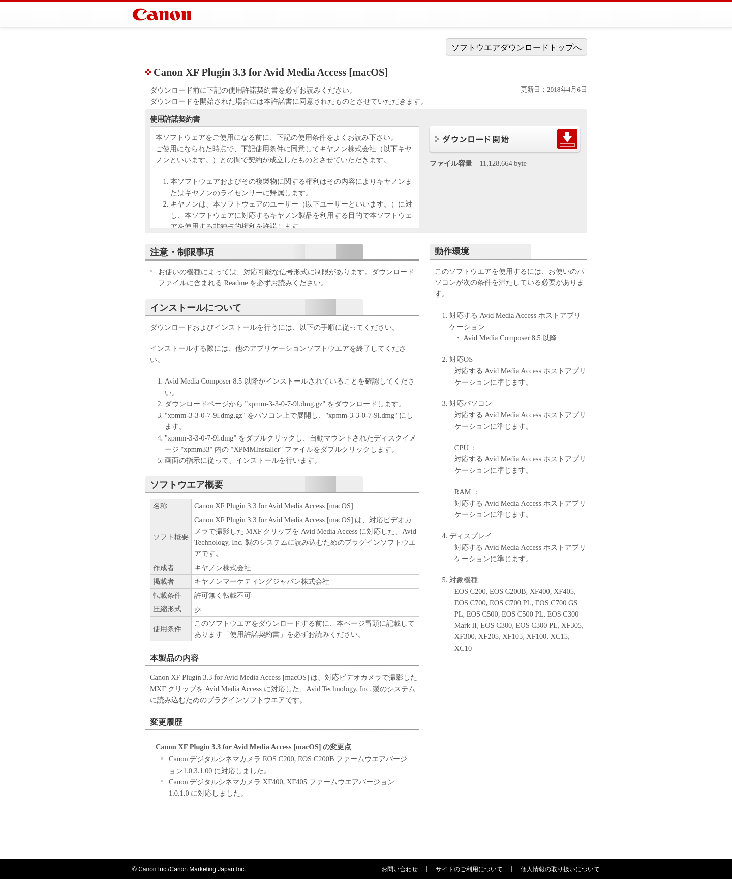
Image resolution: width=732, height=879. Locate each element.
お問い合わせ (399, 869)
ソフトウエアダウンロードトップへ (516, 47)
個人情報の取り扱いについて (560, 869)
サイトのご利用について (469, 869)
